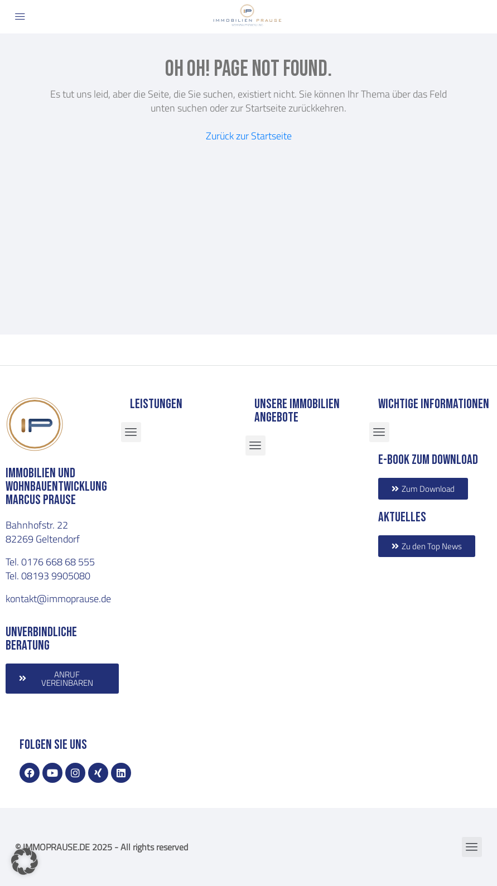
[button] (24, 861)
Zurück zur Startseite (249, 135)
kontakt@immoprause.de (58, 598)
